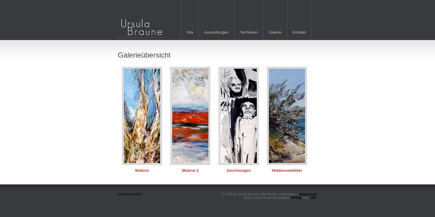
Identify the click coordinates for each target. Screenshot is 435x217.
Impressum (308, 194)
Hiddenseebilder (287, 170)
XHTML (296, 198)
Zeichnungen (239, 170)
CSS (312, 198)
